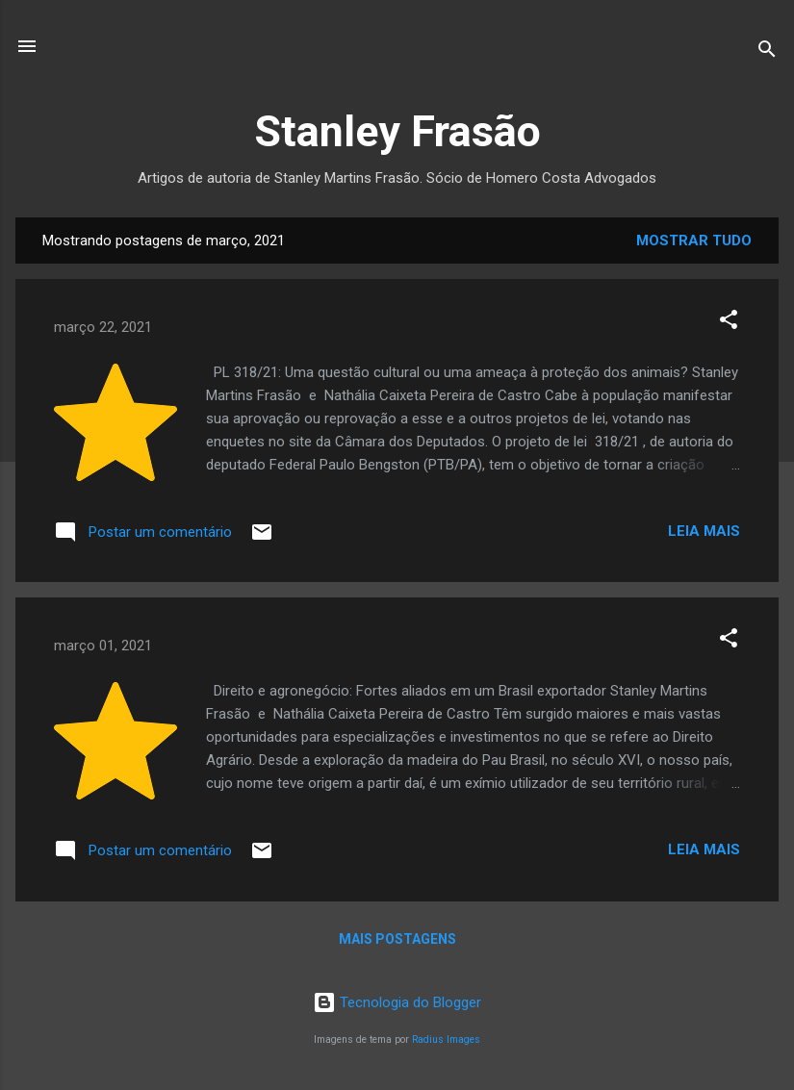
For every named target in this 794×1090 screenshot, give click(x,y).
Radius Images (446, 1039)
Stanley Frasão (397, 131)
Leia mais (704, 531)
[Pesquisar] (767, 52)
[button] (728, 323)
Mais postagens (397, 939)
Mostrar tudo (694, 240)
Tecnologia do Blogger (397, 1002)
